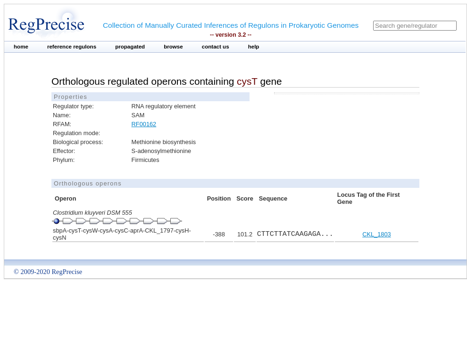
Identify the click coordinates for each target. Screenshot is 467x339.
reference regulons (71, 46)
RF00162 (144, 124)
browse (173, 46)
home (21, 46)
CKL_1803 (376, 234)
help (253, 46)
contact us (215, 46)
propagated (130, 46)
